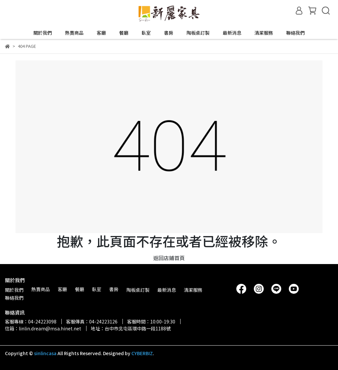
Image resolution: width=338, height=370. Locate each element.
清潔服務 (263, 32)
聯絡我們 (295, 32)
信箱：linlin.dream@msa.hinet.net (43, 328)
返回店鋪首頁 (169, 258)
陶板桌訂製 (198, 32)
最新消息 (232, 32)
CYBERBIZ (142, 353)
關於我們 (42, 32)
